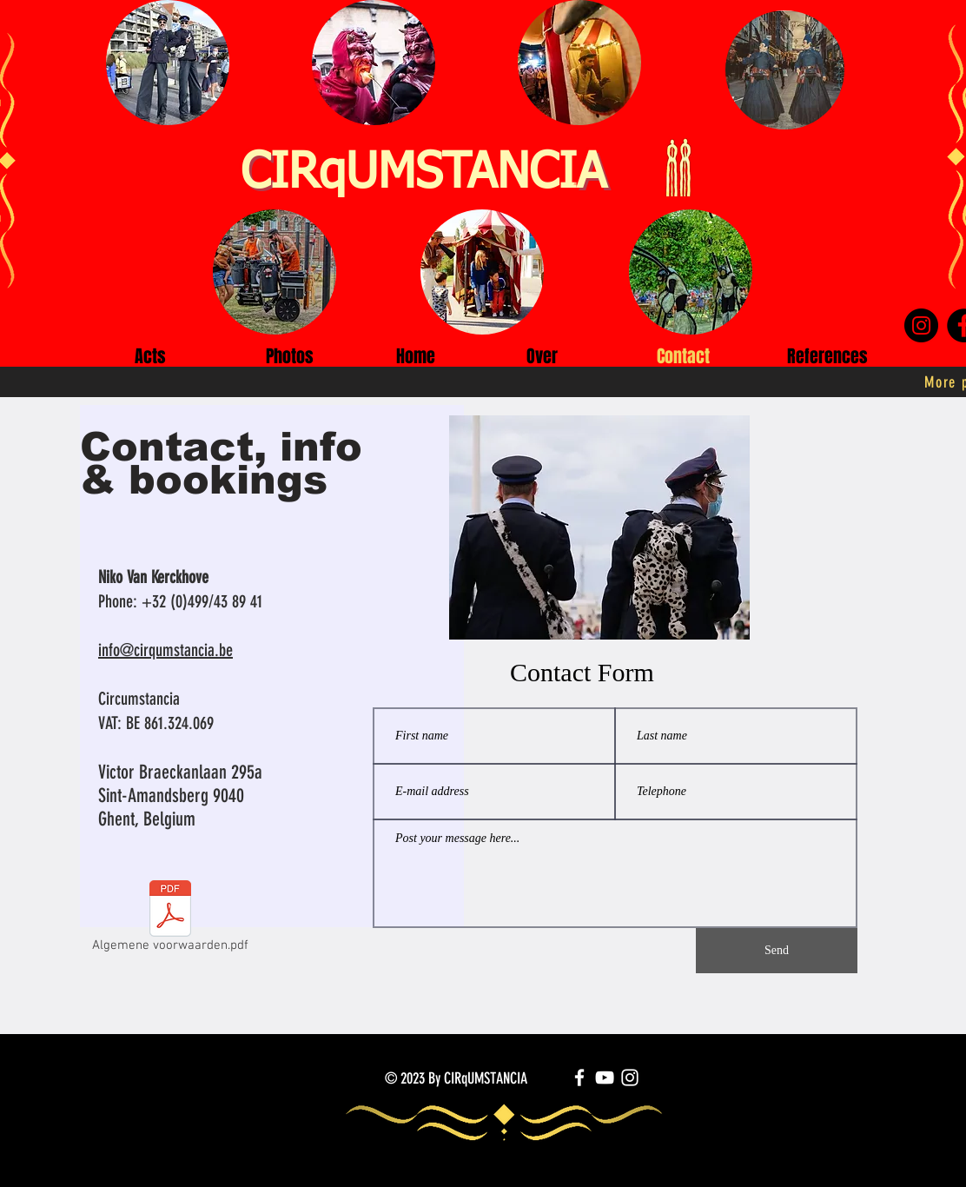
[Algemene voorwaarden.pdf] (170, 919)
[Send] (776, 950)
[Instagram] (921, 325)
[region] (272, 730)
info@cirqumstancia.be (165, 650)
